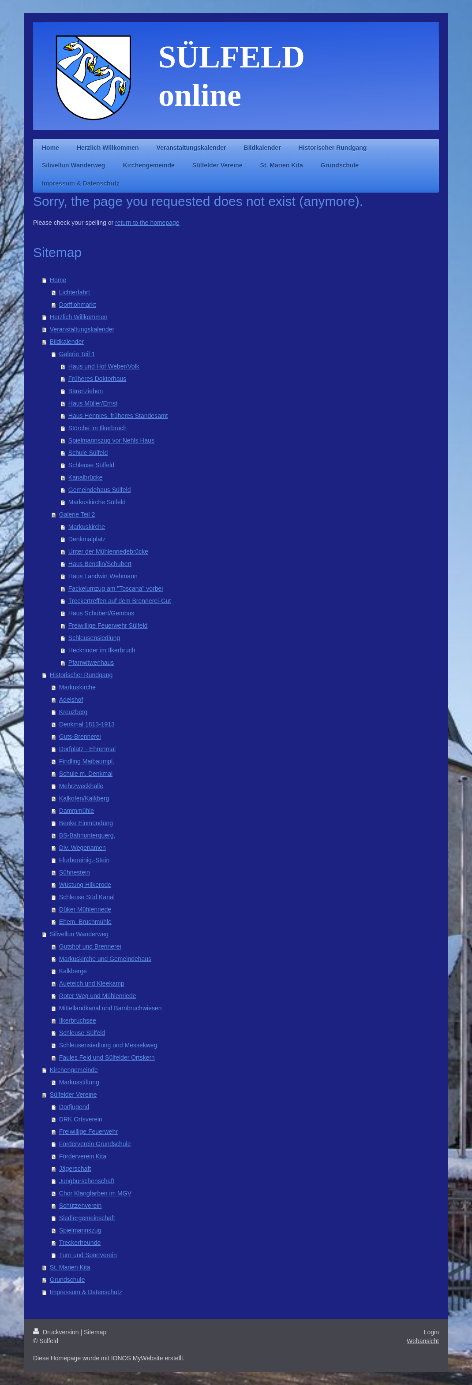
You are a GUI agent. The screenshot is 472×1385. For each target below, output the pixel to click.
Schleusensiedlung (94, 637)
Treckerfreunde (80, 1242)
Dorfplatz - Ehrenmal (87, 748)
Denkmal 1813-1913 (87, 724)
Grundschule (67, 1279)
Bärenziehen (85, 391)
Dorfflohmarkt (77, 304)
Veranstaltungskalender (82, 329)
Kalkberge (73, 971)
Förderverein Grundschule (95, 1143)
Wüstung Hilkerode (85, 884)
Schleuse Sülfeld (91, 465)
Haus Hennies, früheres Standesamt (118, 415)
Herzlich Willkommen (79, 316)
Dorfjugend (74, 1106)
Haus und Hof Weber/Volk (103, 366)
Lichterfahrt (74, 292)
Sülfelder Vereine (73, 1094)
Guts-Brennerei (80, 736)
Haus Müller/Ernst (92, 403)
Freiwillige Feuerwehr (88, 1131)
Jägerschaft (75, 1168)
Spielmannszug (80, 1230)
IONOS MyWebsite (137, 1358)
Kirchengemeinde (74, 1069)
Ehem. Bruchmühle (85, 921)
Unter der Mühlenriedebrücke (108, 551)
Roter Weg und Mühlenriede (97, 995)
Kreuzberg (73, 711)
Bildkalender (67, 341)
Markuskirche (86, 526)
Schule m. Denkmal (85, 773)
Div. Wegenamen (82, 847)
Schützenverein (80, 1205)
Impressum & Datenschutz (86, 1292)
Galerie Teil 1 (77, 353)
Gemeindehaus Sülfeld (99, 489)
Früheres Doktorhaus (97, 378)
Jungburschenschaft (86, 1180)
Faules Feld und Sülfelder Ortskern (107, 1057)
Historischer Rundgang (81, 674)
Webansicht (423, 1340)
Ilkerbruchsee (77, 1020)
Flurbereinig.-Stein (84, 860)
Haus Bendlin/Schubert (99, 563)
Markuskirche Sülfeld (97, 502)
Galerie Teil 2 (77, 514)
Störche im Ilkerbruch (97, 428)
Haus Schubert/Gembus (101, 613)
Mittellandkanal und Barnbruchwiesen (110, 1008)
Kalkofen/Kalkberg (84, 798)
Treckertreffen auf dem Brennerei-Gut (119, 600)
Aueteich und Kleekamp (91, 983)
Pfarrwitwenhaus (91, 662)
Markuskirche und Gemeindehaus (105, 958)
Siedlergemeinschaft (87, 1217)
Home (58, 279)
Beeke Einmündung (86, 823)
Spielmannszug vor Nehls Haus (111, 440)
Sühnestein (74, 872)
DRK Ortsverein (80, 1119)
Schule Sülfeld (88, 452)
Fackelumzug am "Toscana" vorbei (115, 588)
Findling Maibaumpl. (86, 761)
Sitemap (95, 1332)
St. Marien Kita (70, 1267)
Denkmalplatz (87, 539)
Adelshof (71, 699)
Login (431, 1332)
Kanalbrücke (85, 477)
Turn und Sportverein (88, 1254)
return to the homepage (147, 222)
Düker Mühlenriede (85, 909)
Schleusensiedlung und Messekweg (108, 1045)
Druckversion (56, 1332)
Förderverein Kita (82, 1156)
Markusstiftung (79, 1082)
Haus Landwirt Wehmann (103, 576)
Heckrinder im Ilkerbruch (101, 650)
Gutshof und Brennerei (90, 946)
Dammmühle (76, 810)
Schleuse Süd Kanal (87, 897)
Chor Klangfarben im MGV (95, 1193)
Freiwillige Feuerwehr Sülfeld (108, 625)
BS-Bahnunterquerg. (87, 835)
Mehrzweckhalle (81, 785)
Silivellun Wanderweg (79, 934)
